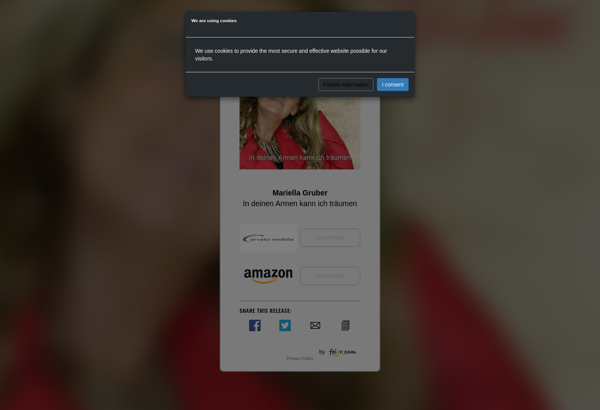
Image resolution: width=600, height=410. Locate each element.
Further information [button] (345, 84)
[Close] (406, 27)
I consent (393, 84)
